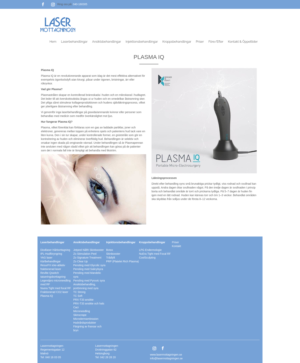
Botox (109, 249)
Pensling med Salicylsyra (88, 269)
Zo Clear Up (80, 261)
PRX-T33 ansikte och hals (88, 303)
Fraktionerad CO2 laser (54, 292)
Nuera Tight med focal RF (55, 288)
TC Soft (77, 295)
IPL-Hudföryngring (51, 253)
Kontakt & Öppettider (243, 41)
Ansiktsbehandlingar (106, 41)
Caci (76, 307)
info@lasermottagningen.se (166, 358)
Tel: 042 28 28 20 (105, 357)
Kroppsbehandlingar (176, 41)
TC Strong (79, 292)
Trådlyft (110, 257)
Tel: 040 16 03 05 (50, 357)
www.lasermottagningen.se (166, 354)
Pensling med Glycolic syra (89, 265)
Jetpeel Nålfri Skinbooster (88, 249)
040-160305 (80, 4)
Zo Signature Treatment (87, 257)
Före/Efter (215, 41)
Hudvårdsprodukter (84, 322)
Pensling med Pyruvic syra (89, 280)
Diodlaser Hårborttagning (55, 249)
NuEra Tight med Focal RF (155, 253)
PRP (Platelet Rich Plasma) (122, 261)
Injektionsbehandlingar (142, 41)
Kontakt (176, 246)
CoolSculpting (147, 257)
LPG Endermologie (150, 249)
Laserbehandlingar (74, 41)
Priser (200, 41)
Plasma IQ (46, 295)
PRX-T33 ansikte (83, 299)
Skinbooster (113, 253)
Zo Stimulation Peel (84, 253)
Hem (53, 41)
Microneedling (81, 311)
